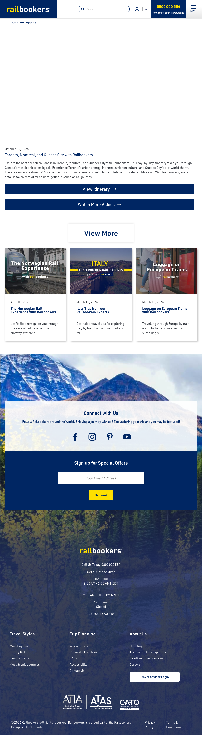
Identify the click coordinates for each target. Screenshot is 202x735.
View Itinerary (96, 189)
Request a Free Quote (85, 652)
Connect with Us (101, 413)
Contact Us (77, 670)
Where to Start (80, 646)
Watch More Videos (96, 204)
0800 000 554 (110, 564)
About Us (138, 634)
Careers (135, 664)
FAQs (73, 658)
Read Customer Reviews (146, 658)
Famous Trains (20, 658)
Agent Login (137, 9)
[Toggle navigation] (194, 9)
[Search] (104, 9)
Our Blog (136, 646)
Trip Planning (82, 634)
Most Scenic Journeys (25, 664)
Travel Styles (22, 634)
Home (13, 22)
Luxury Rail (17, 652)
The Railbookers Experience (149, 652)
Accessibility (78, 664)
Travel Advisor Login (154, 677)
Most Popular (19, 646)
